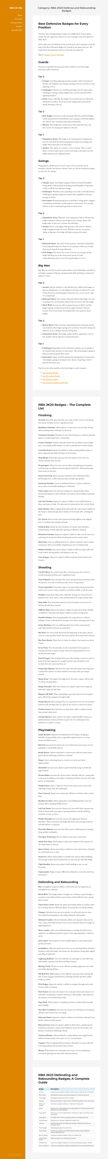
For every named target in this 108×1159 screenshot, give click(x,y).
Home (20, 15)
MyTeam (19, 26)
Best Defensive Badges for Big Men (56, 382)
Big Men (61, 55)
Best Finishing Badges (51, 379)
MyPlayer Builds (16, 23)
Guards (47, 55)
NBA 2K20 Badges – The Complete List (65, 406)
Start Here (18, 19)
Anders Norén (18, 1154)
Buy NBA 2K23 (17, 30)
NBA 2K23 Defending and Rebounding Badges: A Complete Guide (64, 1078)
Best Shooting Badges (51, 373)
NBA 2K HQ (15, 7)
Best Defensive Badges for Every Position (64, 25)
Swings (54, 55)
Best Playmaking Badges (52, 376)
